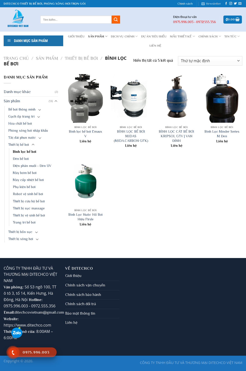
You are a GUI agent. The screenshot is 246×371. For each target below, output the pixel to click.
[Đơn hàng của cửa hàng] (210, 61)
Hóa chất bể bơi (20, 123)
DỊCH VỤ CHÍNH (124, 36)
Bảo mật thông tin (80, 313)
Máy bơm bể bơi (24, 173)
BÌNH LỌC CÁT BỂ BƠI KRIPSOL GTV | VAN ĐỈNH (176, 135)
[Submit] (116, 20)
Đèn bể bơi (21, 159)
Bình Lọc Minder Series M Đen (221, 133)
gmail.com (55, 312)
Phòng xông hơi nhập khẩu (28, 130)
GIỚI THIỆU (76, 36)
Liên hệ (71, 322)
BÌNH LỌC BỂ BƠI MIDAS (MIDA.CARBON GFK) (131, 135)
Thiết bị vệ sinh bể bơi (29, 215)
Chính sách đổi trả (80, 304)
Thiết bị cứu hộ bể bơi (29, 201)
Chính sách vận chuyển (85, 285)
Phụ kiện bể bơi (24, 187)
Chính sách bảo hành (83, 295)
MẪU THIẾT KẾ (182, 36)
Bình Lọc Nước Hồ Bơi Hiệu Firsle (85, 217)
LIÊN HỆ (155, 45)
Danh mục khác (17, 92)
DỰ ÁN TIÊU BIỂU (154, 36)
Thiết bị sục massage (29, 208)
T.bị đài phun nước (22, 137)
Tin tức (232, 36)
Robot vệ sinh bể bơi (28, 194)
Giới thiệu (73, 276)
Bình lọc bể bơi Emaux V (85, 133)
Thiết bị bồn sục (20, 232)
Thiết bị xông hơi (20, 239)
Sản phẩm (97, 36)
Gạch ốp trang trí (21, 116)
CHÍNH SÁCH (209, 36)
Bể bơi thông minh (21, 109)
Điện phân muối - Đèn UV (32, 166)
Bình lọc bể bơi (24, 152)
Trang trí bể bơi (24, 222)
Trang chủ (16, 58)
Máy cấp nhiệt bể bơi (28, 180)
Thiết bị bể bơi (81, 58)
